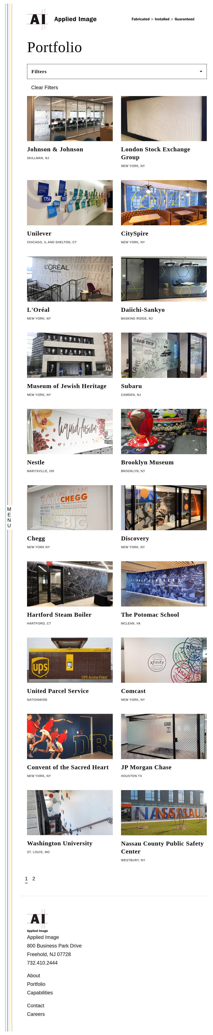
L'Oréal (38, 309)
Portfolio (36, 984)
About (33, 975)
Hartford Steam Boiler (59, 614)
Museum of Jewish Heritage (66, 385)
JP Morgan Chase (146, 767)
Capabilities (40, 992)
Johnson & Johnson (55, 149)
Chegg (36, 538)
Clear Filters (44, 87)
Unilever (39, 233)
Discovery (135, 538)
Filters (116, 71)
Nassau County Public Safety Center (162, 847)
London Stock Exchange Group (155, 153)
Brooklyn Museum (147, 462)
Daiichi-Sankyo (143, 309)
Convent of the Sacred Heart (68, 767)
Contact (35, 1005)
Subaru (131, 385)
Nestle (36, 462)
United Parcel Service (58, 690)
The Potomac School (150, 614)
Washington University (60, 843)
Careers (36, 1014)
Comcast (133, 690)
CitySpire (135, 233)
